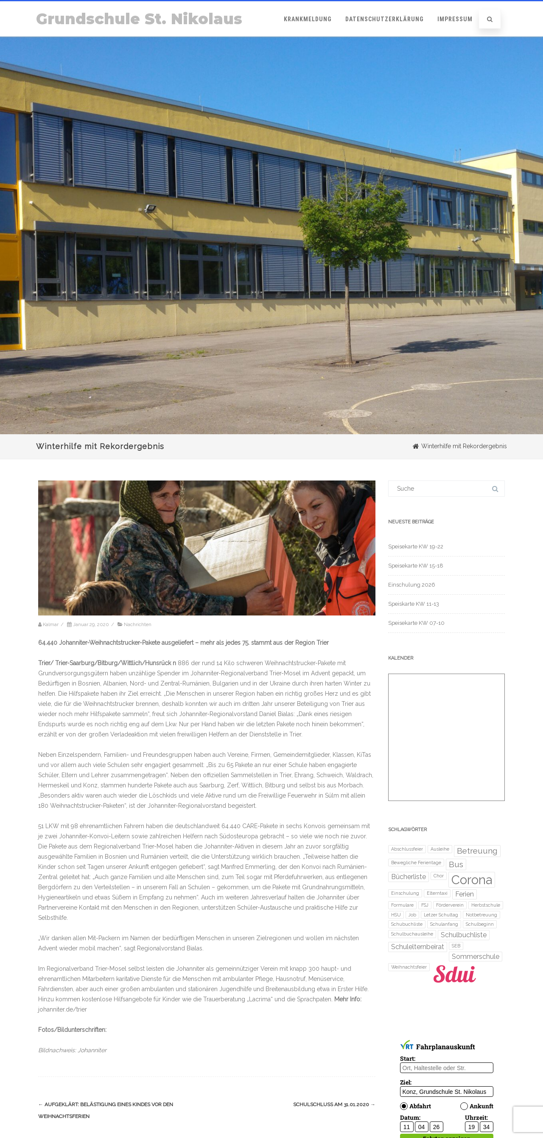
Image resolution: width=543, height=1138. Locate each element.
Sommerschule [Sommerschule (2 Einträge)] (475, 957)
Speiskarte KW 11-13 (413, 604)
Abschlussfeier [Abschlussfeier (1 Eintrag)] (407, 848)
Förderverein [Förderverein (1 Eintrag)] (450, 905)
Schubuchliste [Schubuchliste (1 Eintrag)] (407, 924)
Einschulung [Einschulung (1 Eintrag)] (405, 893)
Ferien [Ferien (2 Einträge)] (464, 894)
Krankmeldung (308, 19)
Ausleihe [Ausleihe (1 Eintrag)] (440, 848)
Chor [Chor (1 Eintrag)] (439, 875)
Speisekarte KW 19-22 (415, 546)
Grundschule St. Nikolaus (139, 19)
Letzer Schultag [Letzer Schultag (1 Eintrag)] (441, 914)
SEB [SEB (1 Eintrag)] (456, 945)
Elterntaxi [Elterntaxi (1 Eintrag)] (437, 893)
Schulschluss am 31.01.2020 (334, 1104)
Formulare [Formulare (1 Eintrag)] (402, 905)
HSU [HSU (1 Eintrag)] (396, 914)
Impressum (455, 19)
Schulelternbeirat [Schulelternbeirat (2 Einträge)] (417, 947)
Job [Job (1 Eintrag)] (412, 914)
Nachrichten (137, 624)
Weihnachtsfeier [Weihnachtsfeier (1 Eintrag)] (409, 966)
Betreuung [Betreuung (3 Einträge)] (477, 851)
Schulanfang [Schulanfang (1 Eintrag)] (444, 924)
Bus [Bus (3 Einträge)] (456, 864)
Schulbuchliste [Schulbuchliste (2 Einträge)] (464, 935)
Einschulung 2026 (411, 585)
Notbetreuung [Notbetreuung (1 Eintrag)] (481, 914)
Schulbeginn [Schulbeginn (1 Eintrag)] (480, 924)
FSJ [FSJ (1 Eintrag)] (424, 905)
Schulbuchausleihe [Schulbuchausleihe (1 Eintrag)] (412, 933)
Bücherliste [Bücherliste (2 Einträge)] (408, 877)
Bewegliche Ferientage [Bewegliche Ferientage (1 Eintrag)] (416, 862)
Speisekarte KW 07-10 (416, 623)
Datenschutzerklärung (384, 19)
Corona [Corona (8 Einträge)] (471, 879)
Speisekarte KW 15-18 (415, 565)
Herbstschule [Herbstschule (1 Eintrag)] (485, 905)
